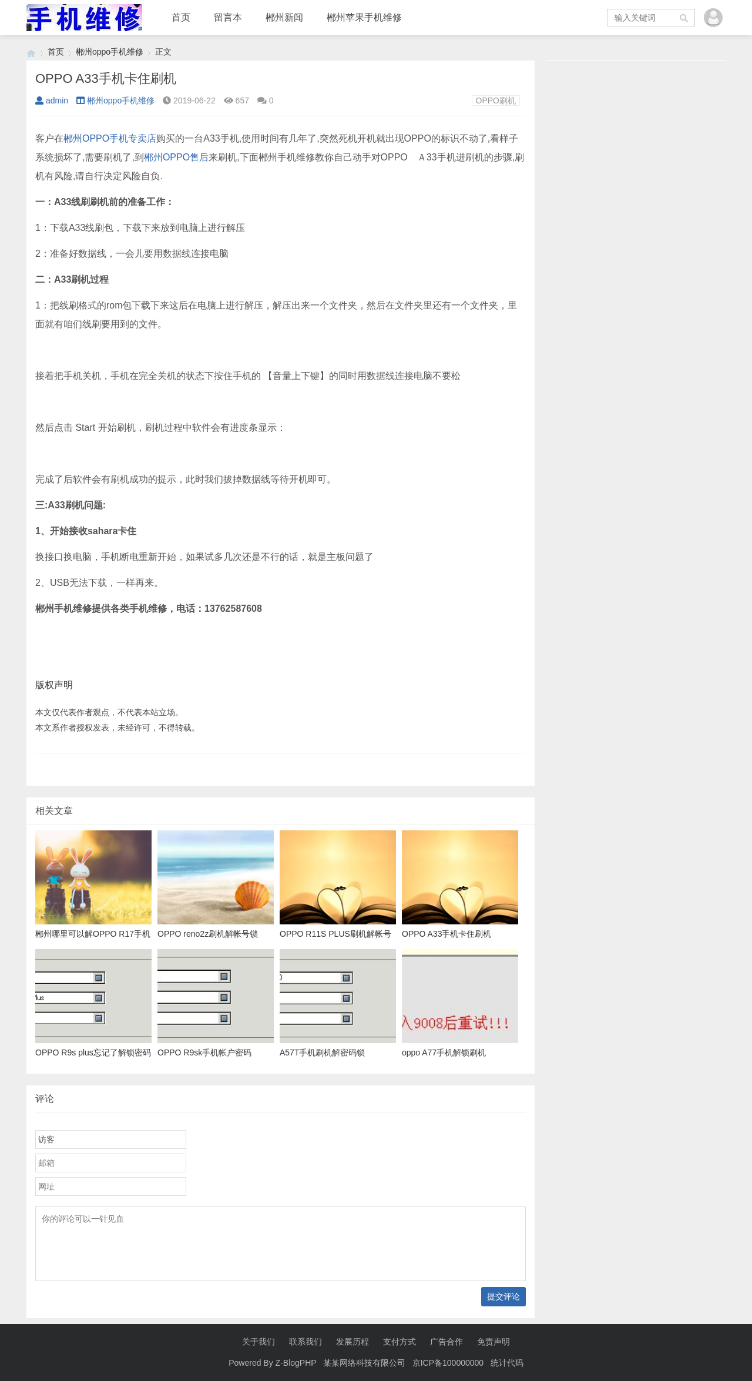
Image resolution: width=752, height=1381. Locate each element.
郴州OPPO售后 (176, 157)
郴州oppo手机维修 (109, 51)
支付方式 (399, 1341)
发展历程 (352, 1341)
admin (51, 100)
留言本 (228, 17)
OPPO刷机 (496, 100)
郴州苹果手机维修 (364, 17)
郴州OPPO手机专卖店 (109, 138)
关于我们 (258, 1341)
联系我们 (305, 1341)
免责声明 (493, 1341)
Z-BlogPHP (296, 1362)
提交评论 (503, 1296)
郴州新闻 (284, 17)
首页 (181, 17)
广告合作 (446, 1341)
